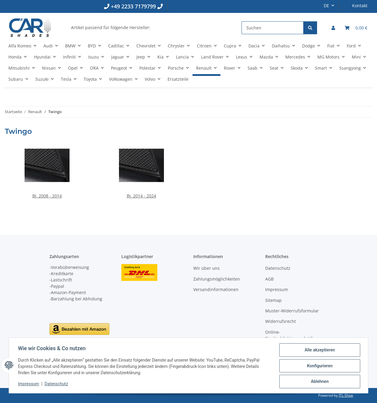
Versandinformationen (216, 289)
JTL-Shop (346, 395)
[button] (333, 27)
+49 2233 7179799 (133, 6)
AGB (269, 279)
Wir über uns (206, 268)
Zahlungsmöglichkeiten (216, 279)
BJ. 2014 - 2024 (141, 196)
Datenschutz (57, 384)
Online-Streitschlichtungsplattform (292, 335)
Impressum (29, 384)
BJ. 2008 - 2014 (47, 196)
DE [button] (326, 5)
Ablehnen (319, 381)
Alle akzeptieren (319, 350)
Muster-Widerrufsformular (292, 311)
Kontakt (359, 5)
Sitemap (273, 300)
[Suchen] (273, 27)
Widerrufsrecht (280, 321)
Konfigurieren (319, 366)
